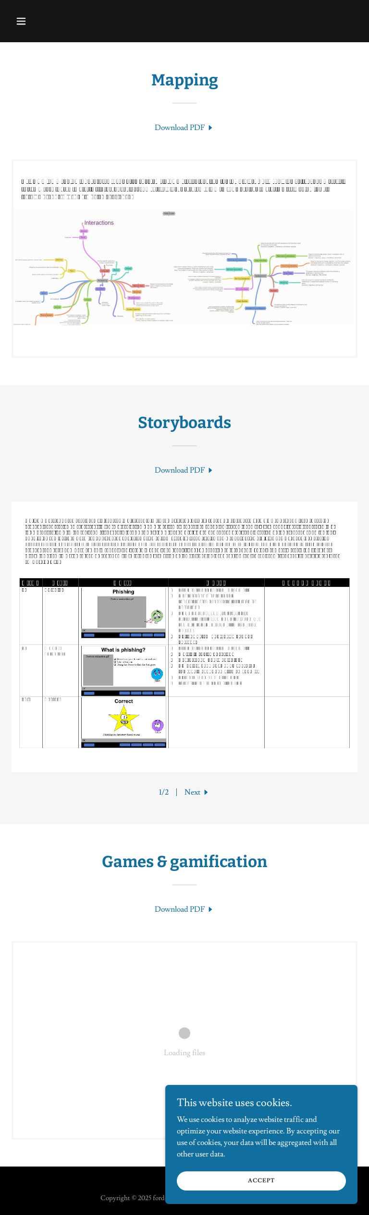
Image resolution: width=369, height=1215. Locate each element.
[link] (184, 127)
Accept (261, 1180)
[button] (51, 21)
